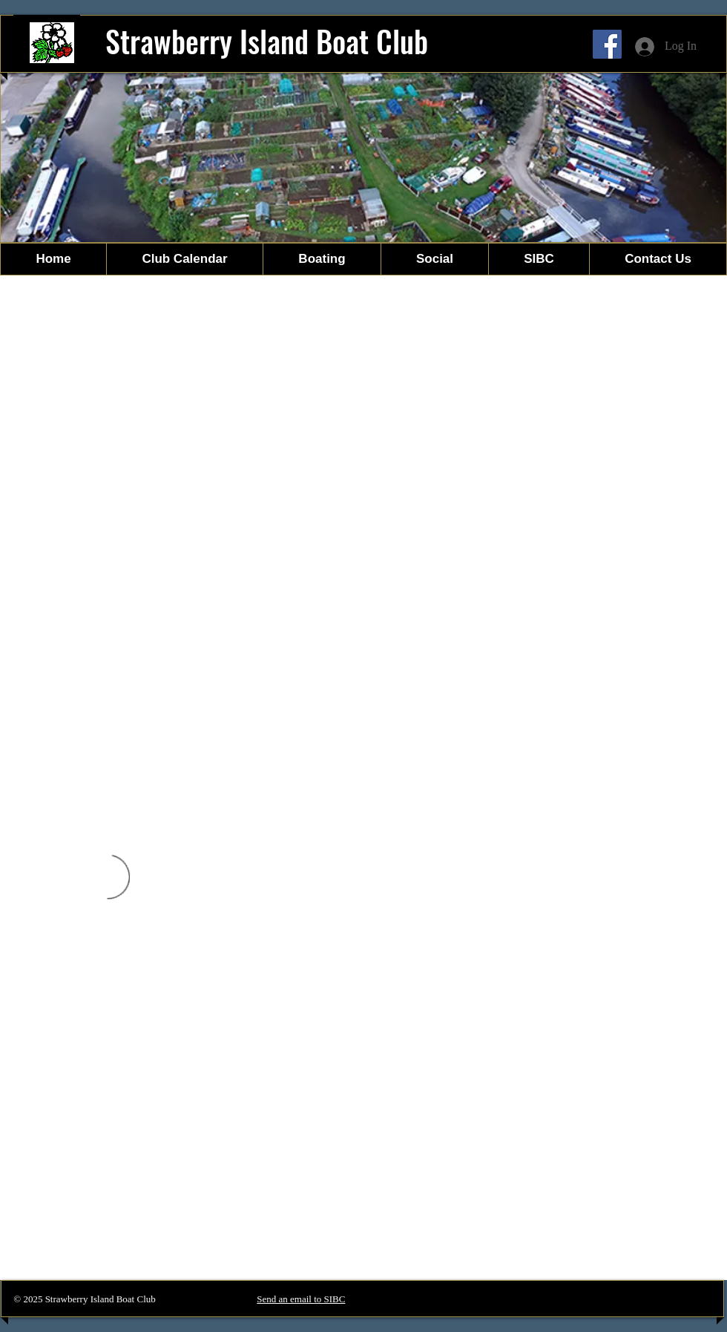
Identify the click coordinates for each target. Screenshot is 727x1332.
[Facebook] (607, 44)
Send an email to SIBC (301, 1299)
